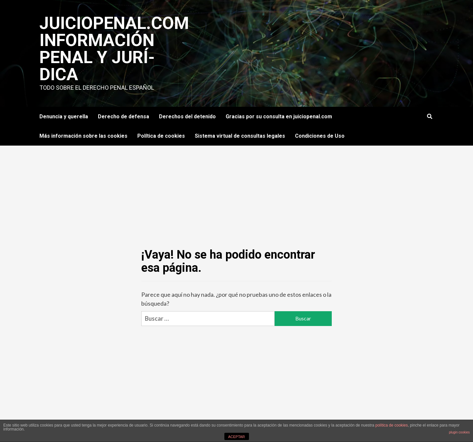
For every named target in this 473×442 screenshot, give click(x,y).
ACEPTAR (236, 437)
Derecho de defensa (123, 116)
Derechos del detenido (187, 116)
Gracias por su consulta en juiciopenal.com (279, 116)
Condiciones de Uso (320, 136)
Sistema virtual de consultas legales (240, 136)
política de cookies (391, 425)
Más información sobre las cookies (83, 136)
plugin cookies (459, 432)
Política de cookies (161, 136)
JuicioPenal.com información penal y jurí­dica (114, 48)
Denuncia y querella (63, 116)
